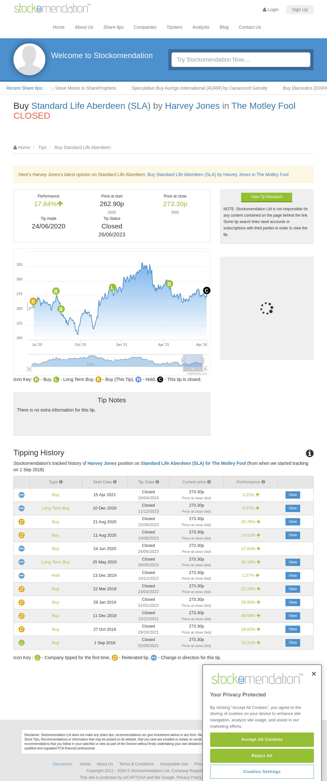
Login (270, 9)
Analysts (201, 27)
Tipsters (174, 27)
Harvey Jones (192, 106)
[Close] (314, 706)
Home (59, 27)
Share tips (113, 27)
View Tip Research (267, 197)
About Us (84, 27)
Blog (224, 27)
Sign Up (300, 9)
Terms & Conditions (136, 764)
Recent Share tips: (24, 88)
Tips (42, 147)
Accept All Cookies (262, 771)
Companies (145, 27)
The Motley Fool (264, 106)
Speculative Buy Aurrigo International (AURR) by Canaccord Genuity (205, 88)
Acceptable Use (174, 764)
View (293, 495)
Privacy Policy (189, 777)
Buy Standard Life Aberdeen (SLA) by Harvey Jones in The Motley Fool (218, 174)
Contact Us (250, 27)
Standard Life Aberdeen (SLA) (91, 106)
